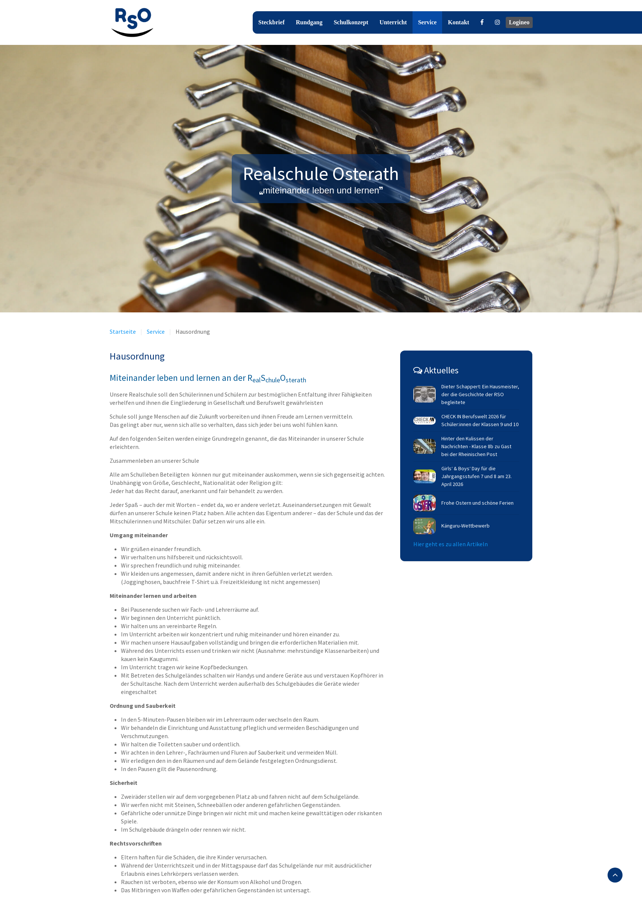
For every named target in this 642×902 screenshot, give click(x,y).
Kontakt (458, 22)
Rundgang (309, 22)
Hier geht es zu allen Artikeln (450, 544)
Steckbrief (271, 22)
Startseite (123, 331)
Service (427, 22)
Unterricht (393, 22)
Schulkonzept (351, 22)
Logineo (519, 22)
